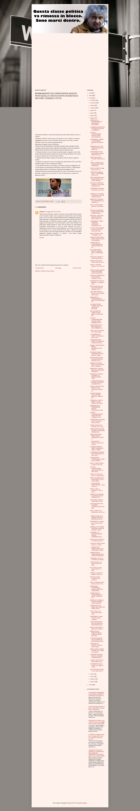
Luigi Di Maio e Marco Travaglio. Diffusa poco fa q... (97, 159)
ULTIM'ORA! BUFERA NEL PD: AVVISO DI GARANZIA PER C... (96, 656)
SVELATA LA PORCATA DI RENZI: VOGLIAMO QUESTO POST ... (97, 184)
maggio (92, 118)
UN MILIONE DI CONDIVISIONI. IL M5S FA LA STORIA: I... (97, 459)
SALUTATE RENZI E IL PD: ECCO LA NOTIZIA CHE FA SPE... (97, 293)
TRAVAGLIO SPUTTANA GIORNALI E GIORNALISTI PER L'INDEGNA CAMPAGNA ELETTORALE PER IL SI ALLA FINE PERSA (97, 753)
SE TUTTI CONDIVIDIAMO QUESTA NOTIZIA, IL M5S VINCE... (96, 469)
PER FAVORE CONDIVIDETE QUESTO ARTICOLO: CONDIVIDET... (96, 588)
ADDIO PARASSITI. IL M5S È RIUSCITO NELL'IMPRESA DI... (96, 326)
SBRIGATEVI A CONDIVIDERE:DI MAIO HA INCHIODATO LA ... (97, 299)
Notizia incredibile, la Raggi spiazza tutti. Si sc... (97, 168)
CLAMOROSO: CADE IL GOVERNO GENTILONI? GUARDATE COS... (96, 223)
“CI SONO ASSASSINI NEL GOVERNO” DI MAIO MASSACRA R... (97, 640)
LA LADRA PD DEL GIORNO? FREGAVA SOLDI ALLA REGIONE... (96, 306)
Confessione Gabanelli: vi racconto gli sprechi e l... (97, 257)
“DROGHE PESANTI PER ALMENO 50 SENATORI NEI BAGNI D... (97, 430)
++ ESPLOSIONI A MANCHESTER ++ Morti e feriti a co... (97, 485)
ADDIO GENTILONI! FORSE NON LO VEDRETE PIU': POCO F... (97, 437)
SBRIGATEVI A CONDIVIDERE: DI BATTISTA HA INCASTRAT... (96, 122)
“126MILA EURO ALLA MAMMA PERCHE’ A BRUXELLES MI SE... (96, 517)
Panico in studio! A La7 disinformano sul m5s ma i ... (97, 512)
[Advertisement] (50, 45)
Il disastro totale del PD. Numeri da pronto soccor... (97, 261)
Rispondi (41, 237)
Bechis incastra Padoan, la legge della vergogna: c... (97, 628)
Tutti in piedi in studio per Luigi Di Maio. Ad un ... (97, 500)
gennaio (92, 681)
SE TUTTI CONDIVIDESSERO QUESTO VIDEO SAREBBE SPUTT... (96, 320)
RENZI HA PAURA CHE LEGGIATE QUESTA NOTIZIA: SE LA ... (96, 288)
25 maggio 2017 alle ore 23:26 (52, 211)
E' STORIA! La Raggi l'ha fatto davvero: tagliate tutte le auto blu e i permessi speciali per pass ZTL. (96, 737)
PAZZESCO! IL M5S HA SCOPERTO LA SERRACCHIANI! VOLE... (96, 376)
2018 (90, 95)
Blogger (85, 803)
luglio (92, 113)
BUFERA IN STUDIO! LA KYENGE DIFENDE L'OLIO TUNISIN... (97, 601)
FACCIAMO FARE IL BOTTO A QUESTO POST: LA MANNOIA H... (96, 252)
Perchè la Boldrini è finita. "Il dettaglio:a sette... (96, 234)
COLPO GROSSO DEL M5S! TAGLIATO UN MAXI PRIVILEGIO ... (96, 623)
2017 (90, 98)
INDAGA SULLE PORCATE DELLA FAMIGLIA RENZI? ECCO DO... (96, 633)
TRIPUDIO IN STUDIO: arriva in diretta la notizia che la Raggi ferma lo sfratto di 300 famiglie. (97, 722)
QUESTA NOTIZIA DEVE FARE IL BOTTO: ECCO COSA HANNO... (97, 239)
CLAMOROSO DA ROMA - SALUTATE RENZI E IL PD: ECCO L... (97, 454)
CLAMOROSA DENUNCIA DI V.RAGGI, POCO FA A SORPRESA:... (97, 128)
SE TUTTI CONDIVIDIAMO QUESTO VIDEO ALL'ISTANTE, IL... (96, 135)
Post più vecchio (77, 268)
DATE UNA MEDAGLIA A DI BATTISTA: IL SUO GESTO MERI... (97, 479)
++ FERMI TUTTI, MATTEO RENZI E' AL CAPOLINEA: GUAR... (97, 549)
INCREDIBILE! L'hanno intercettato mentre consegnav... (96, 618)
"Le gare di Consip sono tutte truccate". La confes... (97, 544)
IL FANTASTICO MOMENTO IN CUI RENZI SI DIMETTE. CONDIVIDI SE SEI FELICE (96, 694)
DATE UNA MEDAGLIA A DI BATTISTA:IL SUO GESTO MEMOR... (97, 179)
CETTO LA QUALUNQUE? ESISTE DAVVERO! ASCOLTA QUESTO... (97, 271)
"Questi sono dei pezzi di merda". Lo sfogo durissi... (97, 474)
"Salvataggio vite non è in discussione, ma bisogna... (97, 558)
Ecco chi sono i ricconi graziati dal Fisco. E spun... (96, 569)
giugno (92, 115)
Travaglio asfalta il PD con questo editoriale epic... (96, 660)
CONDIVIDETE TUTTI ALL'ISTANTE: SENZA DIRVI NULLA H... (97, 153)
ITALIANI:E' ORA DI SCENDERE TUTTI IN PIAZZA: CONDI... (96, 354)
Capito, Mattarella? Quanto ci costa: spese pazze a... (97, 670)
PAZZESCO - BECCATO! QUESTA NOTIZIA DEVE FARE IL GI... (96, 217)
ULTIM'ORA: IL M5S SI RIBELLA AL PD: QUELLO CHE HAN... (96, 402)
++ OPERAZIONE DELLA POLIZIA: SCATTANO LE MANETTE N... (97, 382)
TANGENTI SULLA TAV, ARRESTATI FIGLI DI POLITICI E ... (96, 148)
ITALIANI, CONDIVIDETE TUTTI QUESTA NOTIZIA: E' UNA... (97, 277)
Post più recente (40, 268)
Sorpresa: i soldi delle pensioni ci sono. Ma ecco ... (97, 266)
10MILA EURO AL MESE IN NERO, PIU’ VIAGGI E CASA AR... (97, 650)
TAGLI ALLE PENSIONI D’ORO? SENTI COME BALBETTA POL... (97, 212)
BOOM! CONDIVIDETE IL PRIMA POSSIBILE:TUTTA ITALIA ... (97, 347)
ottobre (92, 105)
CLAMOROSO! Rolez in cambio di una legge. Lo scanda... (97, 665)
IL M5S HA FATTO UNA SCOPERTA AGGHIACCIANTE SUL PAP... (97, 506)
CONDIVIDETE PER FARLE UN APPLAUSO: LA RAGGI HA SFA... (97, 341)
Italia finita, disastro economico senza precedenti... (95, 578)
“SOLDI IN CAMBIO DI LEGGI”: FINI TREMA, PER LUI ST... (97, 173)
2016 (90, 684)
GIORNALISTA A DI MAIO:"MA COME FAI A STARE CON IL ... (97, 607)
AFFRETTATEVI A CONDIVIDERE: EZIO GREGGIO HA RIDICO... (97, 554)
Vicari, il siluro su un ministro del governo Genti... (96, 612)
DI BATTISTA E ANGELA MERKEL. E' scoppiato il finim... (97, 282)
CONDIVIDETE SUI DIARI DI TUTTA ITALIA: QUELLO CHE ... (97, 421)
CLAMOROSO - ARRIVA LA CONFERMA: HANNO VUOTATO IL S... (96, 142)
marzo (92, 676)
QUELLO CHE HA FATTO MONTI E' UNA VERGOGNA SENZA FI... (97, 389)
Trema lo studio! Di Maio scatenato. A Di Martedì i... (96, 206)
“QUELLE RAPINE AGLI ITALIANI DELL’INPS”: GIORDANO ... (97, 164)
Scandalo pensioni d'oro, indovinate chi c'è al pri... (97, 425)
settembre (93, 108)
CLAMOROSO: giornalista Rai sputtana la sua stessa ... (97, 190)
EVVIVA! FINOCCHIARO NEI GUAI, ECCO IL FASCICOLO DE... (97, 229)
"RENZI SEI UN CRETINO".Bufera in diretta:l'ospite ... (96, 645)
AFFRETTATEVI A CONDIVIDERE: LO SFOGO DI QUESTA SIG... (96, 595)
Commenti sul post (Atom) (47, 271)
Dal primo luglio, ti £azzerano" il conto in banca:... (96, 490)
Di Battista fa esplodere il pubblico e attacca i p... (96, 573)
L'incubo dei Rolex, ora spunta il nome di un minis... (96, 563)
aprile (91, 674)
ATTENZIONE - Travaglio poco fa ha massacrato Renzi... (97, 523)
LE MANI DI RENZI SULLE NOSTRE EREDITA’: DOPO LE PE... (96, 395)
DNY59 (74, 803)
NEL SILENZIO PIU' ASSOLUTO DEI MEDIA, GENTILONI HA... (96, 313)
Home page (58, 268)
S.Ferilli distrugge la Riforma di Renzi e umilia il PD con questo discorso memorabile (97, 708)
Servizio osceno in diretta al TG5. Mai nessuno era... (97, 540)
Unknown (42, 211)
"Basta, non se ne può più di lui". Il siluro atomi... (97, 331)
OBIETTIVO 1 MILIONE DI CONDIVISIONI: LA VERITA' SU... (97, 201)
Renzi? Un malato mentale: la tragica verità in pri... (97, 463)
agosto (92, 110)
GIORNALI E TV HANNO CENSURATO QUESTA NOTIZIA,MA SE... (97, 195)
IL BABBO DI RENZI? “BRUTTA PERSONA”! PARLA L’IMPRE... (97, 448)
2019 (90, 93)
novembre (93, 102)
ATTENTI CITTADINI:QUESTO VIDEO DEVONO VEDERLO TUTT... (96, 415)
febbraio (92, 679)
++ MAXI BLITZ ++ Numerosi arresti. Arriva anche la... (97, 443)
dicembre (92, 100)
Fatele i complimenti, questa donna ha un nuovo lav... (97, 583)
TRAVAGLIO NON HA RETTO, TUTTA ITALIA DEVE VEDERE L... (97, 364)
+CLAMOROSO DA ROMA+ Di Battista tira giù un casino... (97, 336)
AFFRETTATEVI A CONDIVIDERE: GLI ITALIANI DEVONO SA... (96, 245)
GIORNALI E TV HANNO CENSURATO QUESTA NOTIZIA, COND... (97, 528)
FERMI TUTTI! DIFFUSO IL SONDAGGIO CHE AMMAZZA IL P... (97, 496)
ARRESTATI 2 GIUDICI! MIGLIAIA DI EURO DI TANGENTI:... (97, 370)
